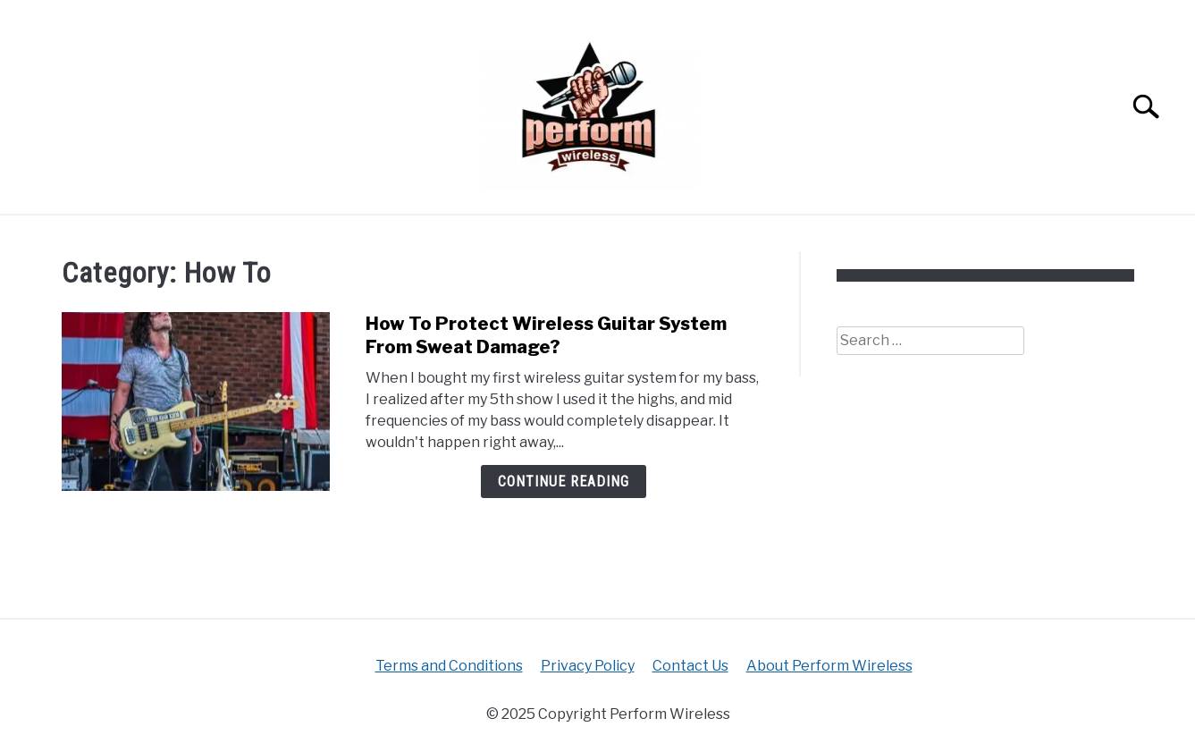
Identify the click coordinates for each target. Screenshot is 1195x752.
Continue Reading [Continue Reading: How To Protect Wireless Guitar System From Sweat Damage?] (563, 481)
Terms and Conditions (449, 665)
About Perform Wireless (829, 665)
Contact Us (690, 665)
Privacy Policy (588, 665)
